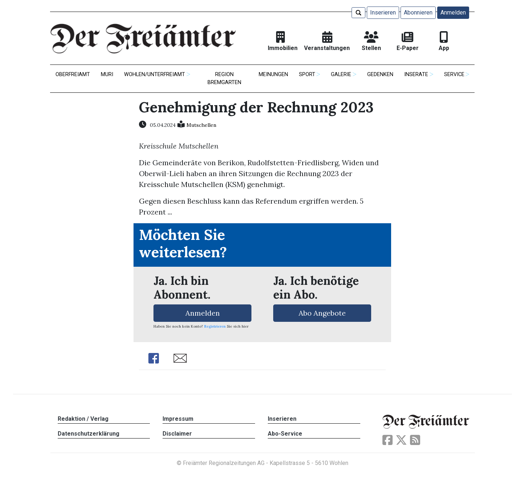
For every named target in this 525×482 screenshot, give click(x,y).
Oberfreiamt (73, 74)
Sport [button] (307, 74)
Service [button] (454, 74)
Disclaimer (177, 433)
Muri (107, 74)
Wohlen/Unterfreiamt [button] (154, 74)
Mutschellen (201, 125)
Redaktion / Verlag (83, 418)
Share (153, 358)
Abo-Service (285, 433)
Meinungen (273, 74)
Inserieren (383, 12)
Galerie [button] (341, 74)
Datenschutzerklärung (88, 433)
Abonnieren (418, 12)
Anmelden (453, 12)
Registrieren (215, 326)
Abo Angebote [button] (322, 312)
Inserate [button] (416, 74)
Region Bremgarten (224, 78)
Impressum (178, 418)
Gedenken (380, 74)
